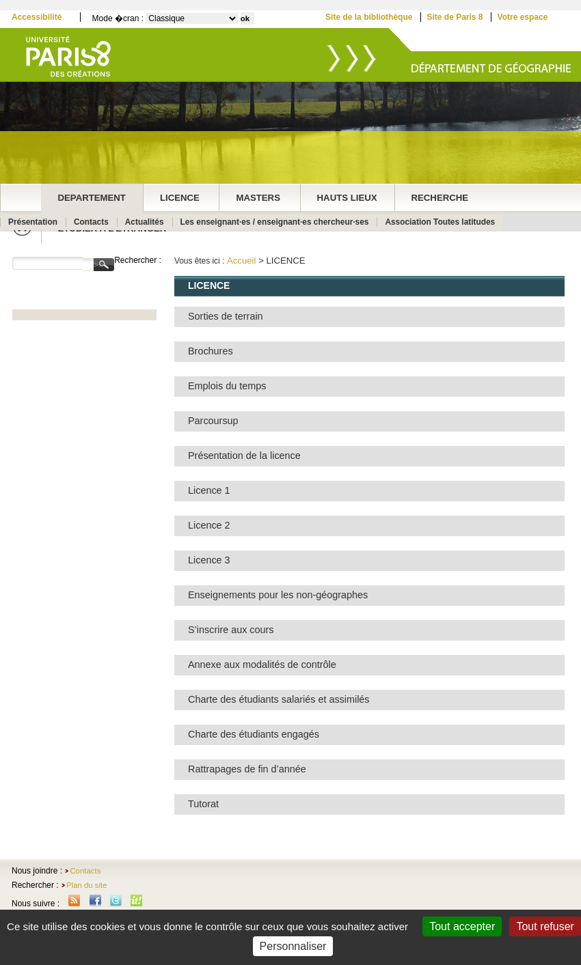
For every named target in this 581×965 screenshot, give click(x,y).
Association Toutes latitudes (440, 222)
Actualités (144, 222)
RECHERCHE (440, 198)
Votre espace (523, 17)
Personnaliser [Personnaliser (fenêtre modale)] (293, 946)
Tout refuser (544, 926)
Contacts (91, 222)
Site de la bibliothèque (368, 17)
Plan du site (86, 885)
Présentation (32, 222)
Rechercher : (137, 260)
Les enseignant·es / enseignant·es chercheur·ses (274, 222)
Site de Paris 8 (455, 17)
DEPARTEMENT (92, 198)
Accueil (241, 260)
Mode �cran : (118, 18)
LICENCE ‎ (181, 198)
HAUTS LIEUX (347, 198)
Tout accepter (462, 926)
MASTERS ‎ (259, 198)
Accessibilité (37, 17)
